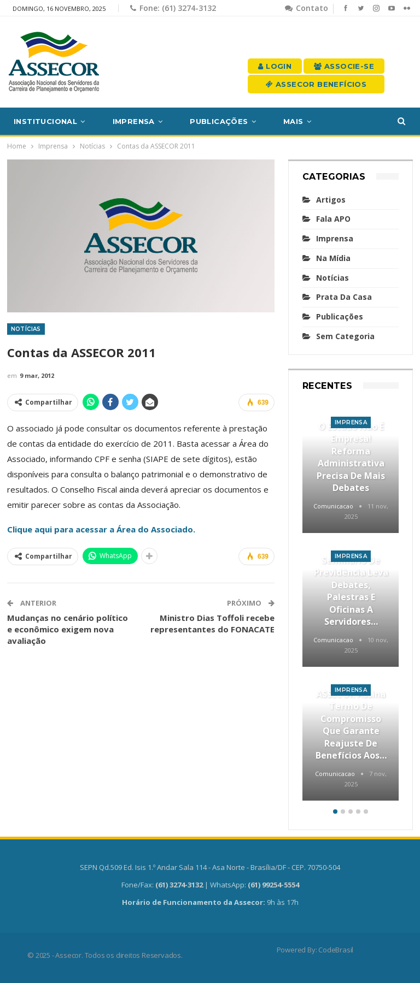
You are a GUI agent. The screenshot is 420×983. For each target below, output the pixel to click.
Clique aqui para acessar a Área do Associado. (101, 529)
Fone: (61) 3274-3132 (173, 8)
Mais (293, 121)
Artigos (331, 199)
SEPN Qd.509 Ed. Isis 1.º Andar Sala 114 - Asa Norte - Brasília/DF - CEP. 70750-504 (210, 867)
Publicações (219, 121)
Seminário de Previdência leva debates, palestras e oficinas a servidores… (351, 590)
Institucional (45, 121)
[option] (350, 603)
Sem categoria (345, 336)
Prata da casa (344, 297)
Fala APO (333, 219)
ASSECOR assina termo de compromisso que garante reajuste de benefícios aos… (351, 724)
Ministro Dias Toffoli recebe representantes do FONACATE (212, 623)
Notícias (26, 329)
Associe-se (344, 66)
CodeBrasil (335, 950)
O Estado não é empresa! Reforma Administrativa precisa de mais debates (351, 457)
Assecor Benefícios (316, 84)
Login (274, 66)
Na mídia (333, 258)
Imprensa (134, 121)
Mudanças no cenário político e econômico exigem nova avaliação (67, 629)
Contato (306, 8)
